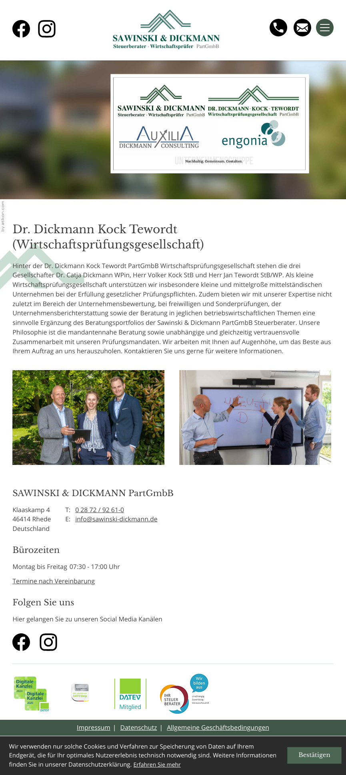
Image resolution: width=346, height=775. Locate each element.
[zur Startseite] (166, 30)
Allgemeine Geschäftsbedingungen (218, 727)
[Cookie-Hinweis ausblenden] (314, 755)
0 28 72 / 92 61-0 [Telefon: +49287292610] (99, 509)
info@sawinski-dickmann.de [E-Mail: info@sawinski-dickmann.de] (116, 519)
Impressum (93, 727)
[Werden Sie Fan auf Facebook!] (21, 29)
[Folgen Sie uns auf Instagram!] (47, 29)
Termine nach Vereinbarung (53, 581)
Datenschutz (138, 727)
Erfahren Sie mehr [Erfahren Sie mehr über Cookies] (156, 765)
